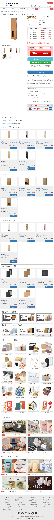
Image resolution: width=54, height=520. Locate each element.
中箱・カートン (14, 11)
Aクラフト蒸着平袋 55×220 (6, 255)
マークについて (34, 101)
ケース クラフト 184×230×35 (25, 301)
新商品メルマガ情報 (33, 500)
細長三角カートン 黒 (23, 162)
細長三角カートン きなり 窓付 (42, 142)
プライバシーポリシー (13, 516)
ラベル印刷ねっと (7, 506)
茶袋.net (20, 502)
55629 (5, 300)
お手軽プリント (22, 8)
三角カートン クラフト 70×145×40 (8, 189)
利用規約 (22, 516)
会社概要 (27, 516)
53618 (5, 141)
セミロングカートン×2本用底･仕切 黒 (44, 281)
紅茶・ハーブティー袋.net (20, 500)
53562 (23, 141)
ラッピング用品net (7, 509)
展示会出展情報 (46, 502)
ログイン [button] (49, 3)
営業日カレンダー (46, 506)
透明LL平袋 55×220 (23, 235)
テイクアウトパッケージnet (7, 497)
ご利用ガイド (33, 497)
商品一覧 (5, 8)
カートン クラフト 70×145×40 (42, 189)
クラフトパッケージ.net (20, 499)
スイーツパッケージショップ (20, 507)
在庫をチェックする (40, 59)
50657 (5, 254)
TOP (2, 11)
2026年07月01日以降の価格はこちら (40, 43)
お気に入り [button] (41, 72)
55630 (23, 300)
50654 (5, 234)
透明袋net (20, 497)
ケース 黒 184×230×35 (5, 301)
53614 (5, 161)
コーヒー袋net (7, 507)
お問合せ (37, 516)
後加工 (13, 8)
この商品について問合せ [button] (41, 76)
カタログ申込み (46, 500)
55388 (5, 279)
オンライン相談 (46, 499)
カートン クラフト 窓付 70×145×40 (8, 210)
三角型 (21, 11)
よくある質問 (33, 499)
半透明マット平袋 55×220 (41, 235)
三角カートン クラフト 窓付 (24, 189)
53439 (5, 208)
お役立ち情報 (33, 502)
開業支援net (7, 499)
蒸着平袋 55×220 (4, 235)
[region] (27, 11)
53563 (41, 141)
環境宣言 (32, 516)
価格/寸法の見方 (47, 101)
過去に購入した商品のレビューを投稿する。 (11, 123)
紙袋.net (20, 509)
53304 (5, 188)
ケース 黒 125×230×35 (5, 281)
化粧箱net (7, 502)
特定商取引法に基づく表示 (33, 506)
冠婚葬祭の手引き (33, 504)
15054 (41, 279)
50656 (41, 234)
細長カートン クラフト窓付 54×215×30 (9, 142)
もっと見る (8, 417)
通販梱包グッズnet (20, 506)
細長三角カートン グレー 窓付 (25, 142)
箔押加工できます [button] (6, 45)
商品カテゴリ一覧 (46, 497)
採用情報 (42, 516)
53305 (23, 188)
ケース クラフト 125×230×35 (25, 281)
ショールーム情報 (46, 504)
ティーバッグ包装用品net (20, 504)
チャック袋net (7, 504)
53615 (23, 161)
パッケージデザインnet (7, 500)
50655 (23, 234)
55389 (23, 279)
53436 (41, 188)
